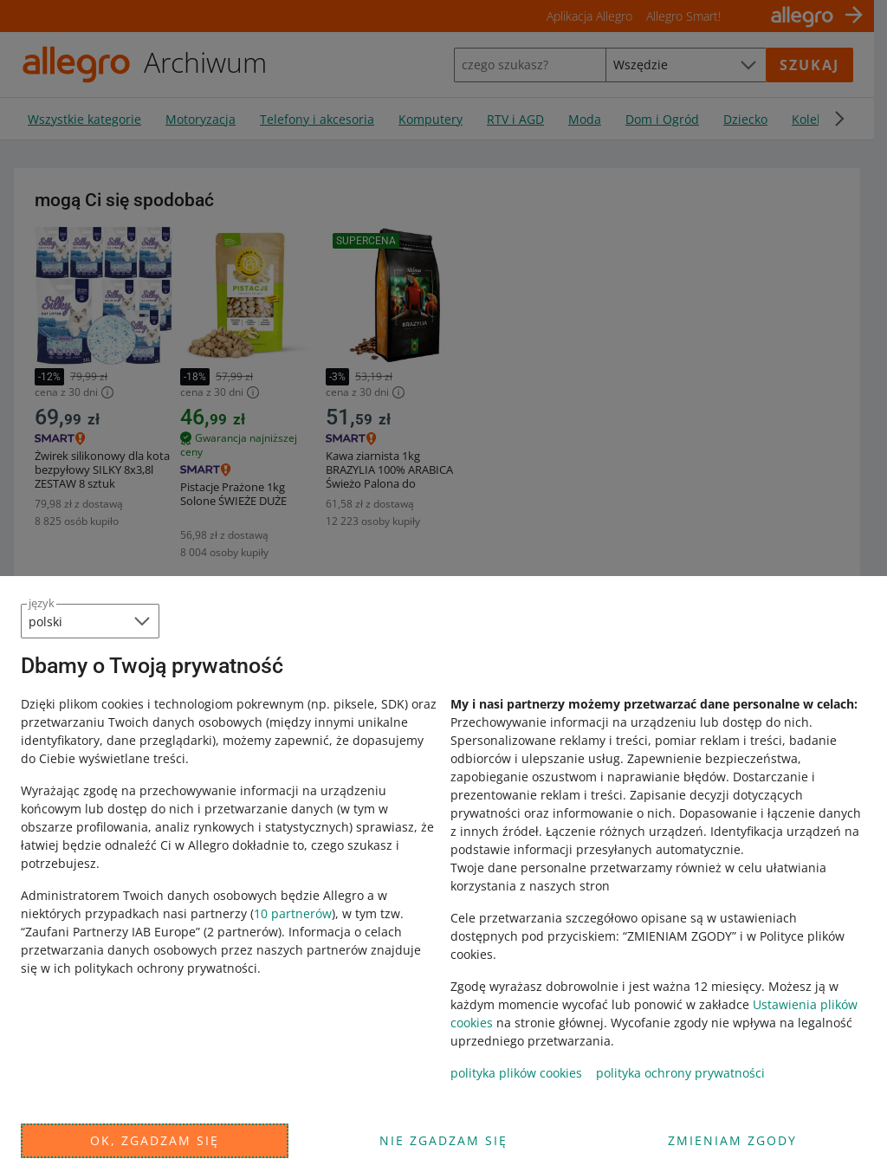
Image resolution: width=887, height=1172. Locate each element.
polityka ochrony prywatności (680, 1073)
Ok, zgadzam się (154, 1140)
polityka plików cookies (516, 1073)
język (42, 603)
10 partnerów (293, 913)
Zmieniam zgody (732, 1140)
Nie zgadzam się (443, 1140)
